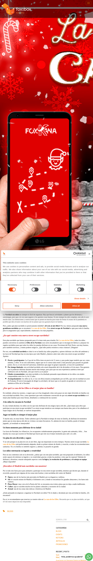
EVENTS (59, 534)
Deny (17, 306)
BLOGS (8, 511)
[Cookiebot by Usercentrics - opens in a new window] (75, 254)
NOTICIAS (59, 538)
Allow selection (46, 306)
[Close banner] (89, 254)
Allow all (76, 306)
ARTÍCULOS (60, 541)
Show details (80, 298)
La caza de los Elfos (38, 328)
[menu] (88, 3)
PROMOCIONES (62, 544)
